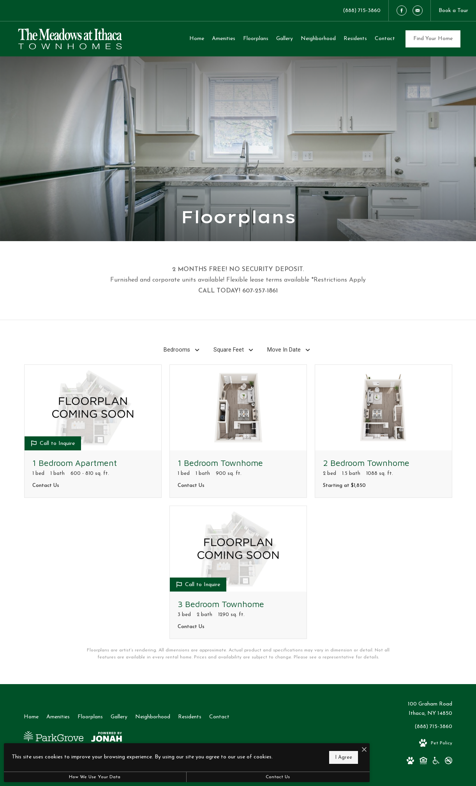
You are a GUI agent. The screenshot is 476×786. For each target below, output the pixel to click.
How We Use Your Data (71, 777)
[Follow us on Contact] (418, 10)
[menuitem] (196, 39)
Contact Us (208, 777)
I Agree (250, 755)
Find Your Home (433, 39)
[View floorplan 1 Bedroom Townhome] (238, 431)
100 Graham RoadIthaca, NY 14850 (430, 708)
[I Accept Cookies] (271, 746)
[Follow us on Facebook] (402, 10)
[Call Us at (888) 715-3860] (361, 10)
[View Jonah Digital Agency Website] (106, 738)
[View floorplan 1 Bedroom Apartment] (93, 431)
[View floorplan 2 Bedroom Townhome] (383, 431)
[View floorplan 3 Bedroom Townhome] (238, 572)
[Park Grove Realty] (53, 739)
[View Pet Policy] (435, 743)
